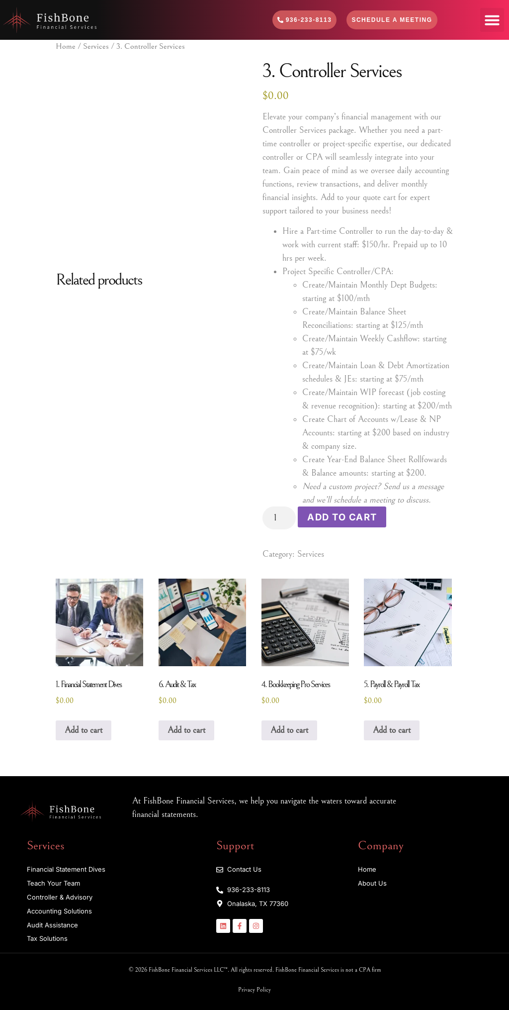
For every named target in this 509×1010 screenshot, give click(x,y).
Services (96, 46)
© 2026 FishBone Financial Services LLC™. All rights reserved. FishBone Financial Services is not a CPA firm (255, 969)
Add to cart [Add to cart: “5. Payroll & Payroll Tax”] (392, 729)
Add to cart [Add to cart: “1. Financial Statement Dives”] (83, 729)
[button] (492, 20)
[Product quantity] (278, 517)
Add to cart (340, 516)
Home (66, 46)
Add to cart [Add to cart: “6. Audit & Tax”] (186, 729)
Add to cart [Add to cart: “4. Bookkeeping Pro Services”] (289, 729)
